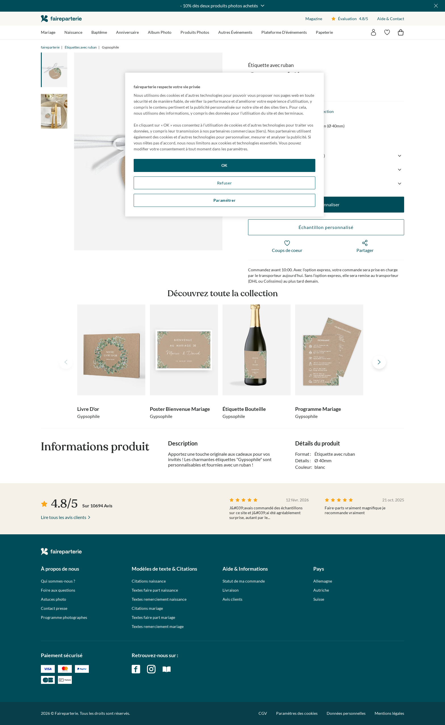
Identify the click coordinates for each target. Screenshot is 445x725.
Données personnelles (346, 713)
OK (224, 165)
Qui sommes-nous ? (58, 581)
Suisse (318, 599)
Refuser (224, 182)
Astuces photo (53, 599)
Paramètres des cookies (297, 713)
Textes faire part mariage (153, 617)
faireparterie (61, 18)
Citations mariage (147, 608)
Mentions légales (389, 713)
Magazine (313, 18)
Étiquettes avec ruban (81, 47)
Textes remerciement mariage (158, 626)
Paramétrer (224, 200)
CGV (263, 713)
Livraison (230, 590)
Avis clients (232, 599)
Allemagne (322, 581)
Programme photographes (64, 617)
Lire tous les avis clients (63, 517)
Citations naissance (149, 581)
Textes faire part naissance (155, 590)
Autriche (321, 590)
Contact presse (54, 608)
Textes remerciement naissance (159, 599)
